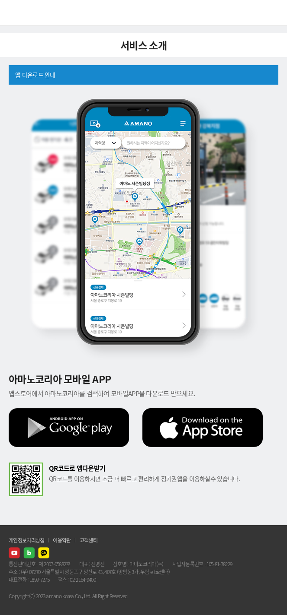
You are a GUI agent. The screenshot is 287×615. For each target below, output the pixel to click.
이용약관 (62, 540)
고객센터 (88, 540)
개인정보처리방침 (26, 540)
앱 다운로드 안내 (35, 74)
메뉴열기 (274, 13)
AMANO (30, 12)
